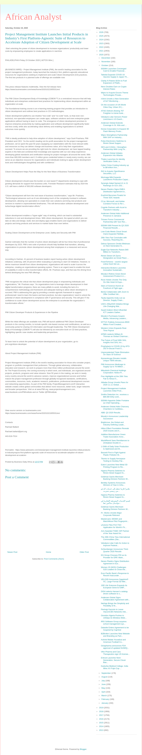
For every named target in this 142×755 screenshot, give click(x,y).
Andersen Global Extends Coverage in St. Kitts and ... (113, 124)
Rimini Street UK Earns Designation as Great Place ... (115, 257)
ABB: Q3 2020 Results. (111, 412)
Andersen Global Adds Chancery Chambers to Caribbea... (115, 407)
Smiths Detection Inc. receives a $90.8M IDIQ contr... (114, 395)
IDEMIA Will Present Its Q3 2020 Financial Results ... (115, 226)
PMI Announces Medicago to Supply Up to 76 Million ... (113, 365)
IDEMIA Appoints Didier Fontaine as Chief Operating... (115, 401)
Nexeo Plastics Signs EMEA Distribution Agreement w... (113, 190)
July (103, 681)
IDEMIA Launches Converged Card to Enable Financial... (113, 70)
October (105, 65)
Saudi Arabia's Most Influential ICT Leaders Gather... (114, 311)
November (106, 61)
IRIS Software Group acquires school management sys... (113, 622)
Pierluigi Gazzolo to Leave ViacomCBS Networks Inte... (114, 610)
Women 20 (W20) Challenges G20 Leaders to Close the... (114, 568)
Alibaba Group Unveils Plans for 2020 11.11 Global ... (114, 383)
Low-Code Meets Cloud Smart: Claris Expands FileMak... (114, 232)
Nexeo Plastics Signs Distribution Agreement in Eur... (115, 562)
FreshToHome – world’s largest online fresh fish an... (114, 263)
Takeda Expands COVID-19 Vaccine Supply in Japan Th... (114, 76)
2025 (101, 36)
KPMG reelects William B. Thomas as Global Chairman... (115, 335)
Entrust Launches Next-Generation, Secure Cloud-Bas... (113, 660)
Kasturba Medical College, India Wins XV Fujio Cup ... (114, 667)
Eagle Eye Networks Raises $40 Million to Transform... (114, 251)
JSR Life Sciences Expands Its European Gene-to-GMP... (114, 586)
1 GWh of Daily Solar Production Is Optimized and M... (115, 447)
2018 (101, 711)
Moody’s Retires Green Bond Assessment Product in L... (113, 275)
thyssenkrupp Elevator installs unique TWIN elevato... (113, 359)
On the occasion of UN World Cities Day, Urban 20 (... (113, 106)
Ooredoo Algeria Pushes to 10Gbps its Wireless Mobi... (113, 616)
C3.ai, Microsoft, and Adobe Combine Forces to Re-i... (113, 202)
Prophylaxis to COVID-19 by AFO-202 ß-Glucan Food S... (115, 347)
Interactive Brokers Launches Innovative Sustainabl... (113, 269)
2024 (101, 39)
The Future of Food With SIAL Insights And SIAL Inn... (113, 341)
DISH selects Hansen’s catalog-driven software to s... (114, 592)
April (103, 692)
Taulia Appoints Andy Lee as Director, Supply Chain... (113, 299)
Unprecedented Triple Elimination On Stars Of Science (115, 353)
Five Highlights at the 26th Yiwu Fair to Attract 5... (114, 377)
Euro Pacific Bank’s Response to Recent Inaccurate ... (115, 574)
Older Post (84, 552)
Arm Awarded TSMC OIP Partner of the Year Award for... (115, 532)
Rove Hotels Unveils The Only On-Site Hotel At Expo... (113, 281)
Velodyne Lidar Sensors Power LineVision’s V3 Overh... (114, 118)
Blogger (83, 749)
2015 (101, 723)
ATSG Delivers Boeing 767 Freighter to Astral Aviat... (113, 112)
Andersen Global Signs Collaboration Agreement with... (115, 598)
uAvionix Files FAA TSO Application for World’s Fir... (113, 526)
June (103, 684)
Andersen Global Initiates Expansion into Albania (112, 154)
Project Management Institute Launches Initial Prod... (113, 389)
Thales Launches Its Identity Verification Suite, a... (113, 160)
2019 (101, 707)
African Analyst (33, 17)
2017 (101, 715)
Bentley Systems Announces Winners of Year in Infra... (113, 484)
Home (48, 552)
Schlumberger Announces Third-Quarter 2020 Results (114, 550)
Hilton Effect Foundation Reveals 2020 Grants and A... (115, 429)
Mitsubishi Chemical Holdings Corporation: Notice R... (113, 371)
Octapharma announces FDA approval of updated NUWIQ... (115, 647)
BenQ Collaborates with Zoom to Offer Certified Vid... (115, 293)
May (103, 688)
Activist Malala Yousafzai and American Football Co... (113, 641)
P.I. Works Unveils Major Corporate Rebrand (111, 514)
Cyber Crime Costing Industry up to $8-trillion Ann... (115, 166)
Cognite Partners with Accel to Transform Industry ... (113, 208)
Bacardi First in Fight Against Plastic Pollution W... (113, 453)
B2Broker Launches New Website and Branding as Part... (115, 634)
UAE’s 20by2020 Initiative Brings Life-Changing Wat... (115, 305)
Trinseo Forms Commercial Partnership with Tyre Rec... (114, 220)
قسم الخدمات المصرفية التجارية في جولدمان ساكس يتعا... (115, 502)
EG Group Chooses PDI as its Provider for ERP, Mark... (113, 556)
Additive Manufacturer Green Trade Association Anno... (113, 435)
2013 (101, 730)
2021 (101, 51)
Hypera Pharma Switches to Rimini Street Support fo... (113, 472)
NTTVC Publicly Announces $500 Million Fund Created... (115, 323)
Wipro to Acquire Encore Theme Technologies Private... (114, 94)
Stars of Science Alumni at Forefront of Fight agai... (112, 287)
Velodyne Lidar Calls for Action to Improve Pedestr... (115, 544)
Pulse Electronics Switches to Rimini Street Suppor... (113, 142)
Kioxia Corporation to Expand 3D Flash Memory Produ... (115, 130)
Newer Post (12, 552)
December (106, 58)
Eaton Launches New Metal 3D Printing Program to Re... (114, 466)
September (106, 673)
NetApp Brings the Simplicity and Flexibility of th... (115, 604)
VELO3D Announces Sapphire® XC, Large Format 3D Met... (114, 580)
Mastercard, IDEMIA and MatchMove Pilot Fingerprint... (115, 520)
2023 (101, 43)
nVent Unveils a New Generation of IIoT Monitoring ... (115, 100)
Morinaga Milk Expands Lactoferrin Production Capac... (115, 178)
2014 (101, 726)
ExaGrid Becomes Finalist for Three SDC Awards (113, 196)
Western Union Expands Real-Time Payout (114, 329)
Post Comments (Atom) (54, 559)
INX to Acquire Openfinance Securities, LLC (113, 172)
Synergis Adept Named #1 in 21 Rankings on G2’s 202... (114, 184)
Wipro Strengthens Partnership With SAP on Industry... (114, 136)
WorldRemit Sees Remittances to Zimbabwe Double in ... (115, 441)
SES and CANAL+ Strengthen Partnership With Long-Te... (113, 148)
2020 (101, 55)
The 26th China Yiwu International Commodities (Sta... (115, 538)
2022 (101, 47)
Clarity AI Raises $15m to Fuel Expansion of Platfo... (114, 82)
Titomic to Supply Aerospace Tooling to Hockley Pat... (113, 459)
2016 (101, 719)
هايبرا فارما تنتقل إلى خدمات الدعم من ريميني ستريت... (115, 490)
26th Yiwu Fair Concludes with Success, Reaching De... (114, 238)
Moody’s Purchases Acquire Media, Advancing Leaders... (114, 317)
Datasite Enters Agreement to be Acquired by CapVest (115, 628)
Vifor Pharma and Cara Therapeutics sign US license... (115, 653)
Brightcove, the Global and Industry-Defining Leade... (113, 423)
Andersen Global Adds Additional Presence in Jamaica (115, 214)
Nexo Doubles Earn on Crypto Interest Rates (113, 88)
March (104, 695)
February (105, 699)
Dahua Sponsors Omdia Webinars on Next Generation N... (115, 245)
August (104, 677)
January (105, 703)
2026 (101, 32)
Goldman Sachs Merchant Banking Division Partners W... (115, 478)
